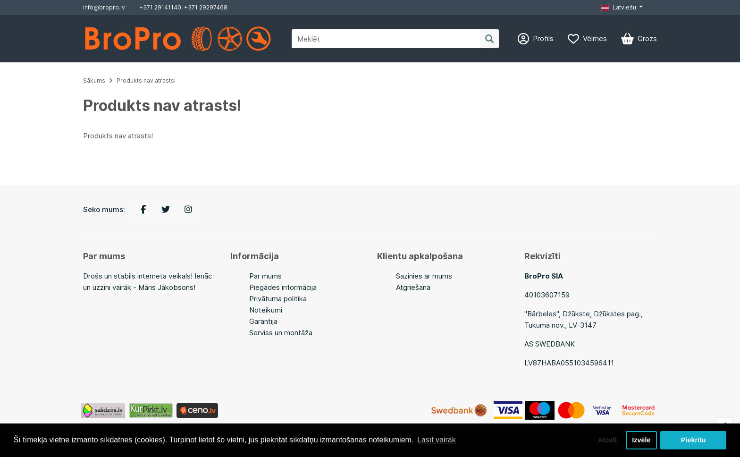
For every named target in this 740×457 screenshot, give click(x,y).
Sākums (94, 80)
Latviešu (618, 7)
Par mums (265, 275)
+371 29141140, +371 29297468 (183, 7)
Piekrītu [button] (693, 440)
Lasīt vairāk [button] (436, 440)
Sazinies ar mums (424, 275)
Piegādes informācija (283, 287)
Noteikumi (265, 309)
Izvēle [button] (641, 440)
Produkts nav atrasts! (146, 80)
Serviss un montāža (280, 332)
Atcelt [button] (607, 440)
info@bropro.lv (104, 7)
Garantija (263, 321)
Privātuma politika (278, 298)
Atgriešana (413, 287)
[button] (622, 7)
